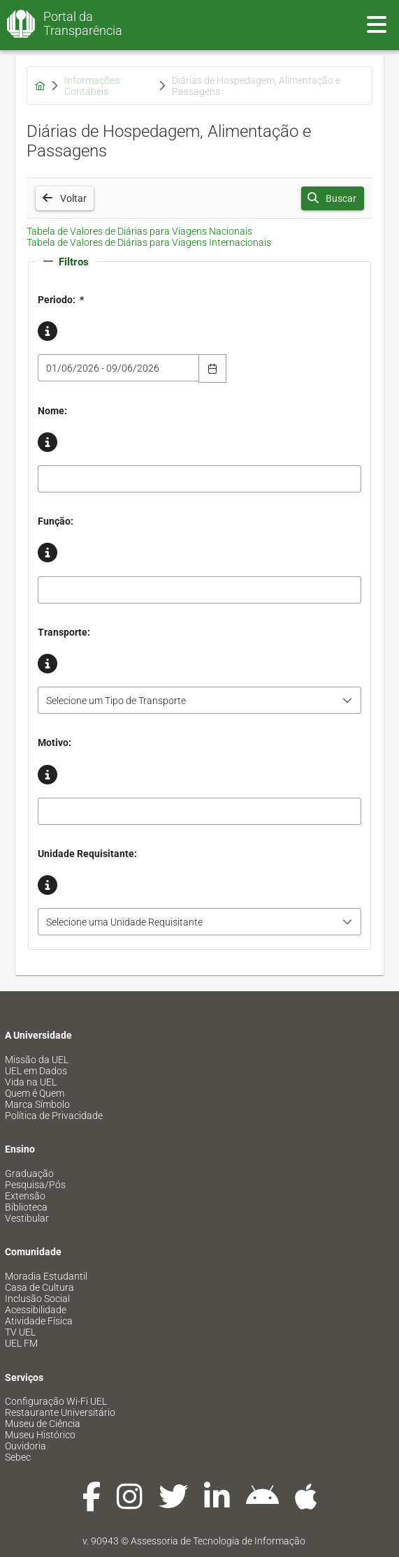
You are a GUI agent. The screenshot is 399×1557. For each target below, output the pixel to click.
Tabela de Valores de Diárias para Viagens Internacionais (149, 242)
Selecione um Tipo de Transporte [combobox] (116, 700)
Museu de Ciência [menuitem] (42, 1423)
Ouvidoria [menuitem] (25, 1446)
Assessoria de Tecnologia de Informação (218, 1541)
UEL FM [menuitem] (21, 1343)
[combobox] (119, 367)
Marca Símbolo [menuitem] (37, 1104)
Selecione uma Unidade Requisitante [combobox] (124, 922)
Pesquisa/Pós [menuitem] (35, 1184)
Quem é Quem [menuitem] (34, 1093)
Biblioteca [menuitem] (26, 1207)
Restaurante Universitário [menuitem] (60, 1412)
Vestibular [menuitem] (27, 1218)
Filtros (66, 262)
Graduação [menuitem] (29, 1173)
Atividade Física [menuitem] (39, 1320)
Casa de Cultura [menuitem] (39, 1287)
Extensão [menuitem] (25, 1195)
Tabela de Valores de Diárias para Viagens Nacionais (139, 231)
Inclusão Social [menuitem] (37, 1298)
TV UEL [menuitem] (20, 1332)
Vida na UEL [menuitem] (31, 1082)
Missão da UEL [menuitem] (36, 1059)
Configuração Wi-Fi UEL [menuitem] (56, 1401)
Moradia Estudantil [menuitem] (46, 1276)
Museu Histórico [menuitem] (40, 1434)
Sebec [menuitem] (18, 1457)
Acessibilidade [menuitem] (35, 1309)
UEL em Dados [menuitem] (36, 1070)
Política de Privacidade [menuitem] (54, 1115)
